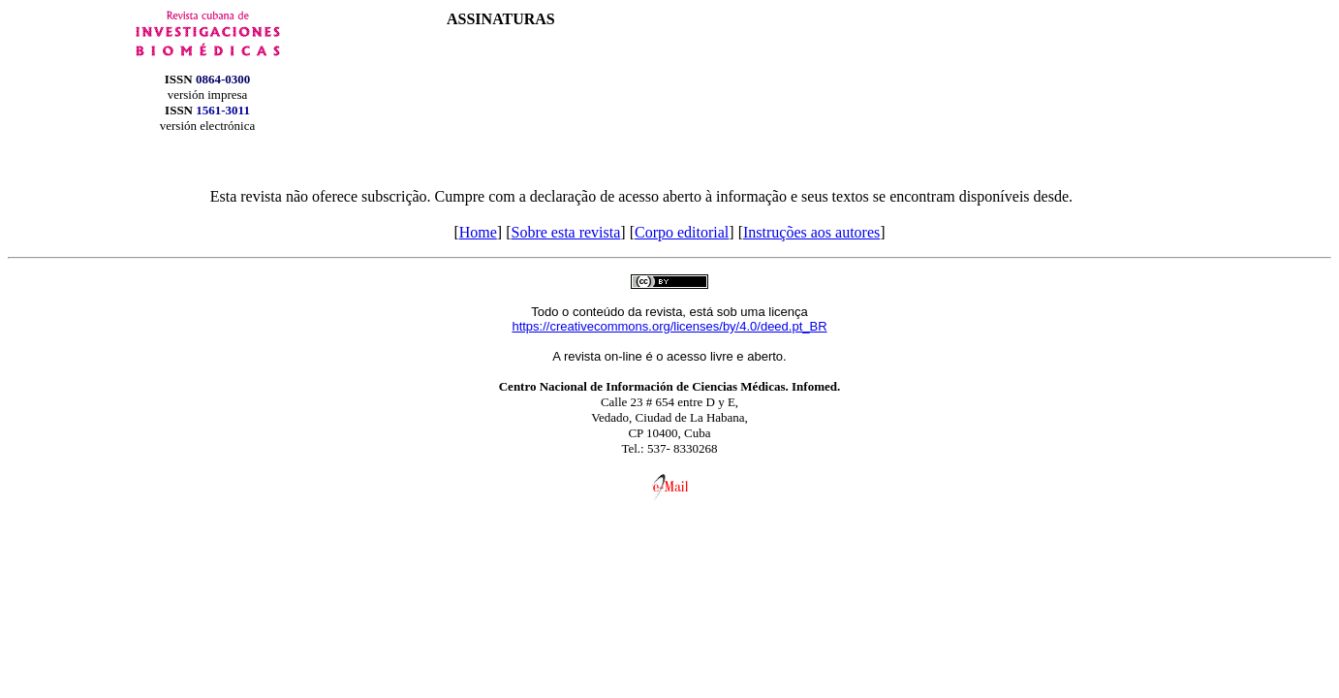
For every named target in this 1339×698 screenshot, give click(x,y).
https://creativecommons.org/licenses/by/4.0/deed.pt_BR (669, 326)
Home (478, 232)
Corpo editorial (682, 232)
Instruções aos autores (811, 232)
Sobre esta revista (565, 232)
